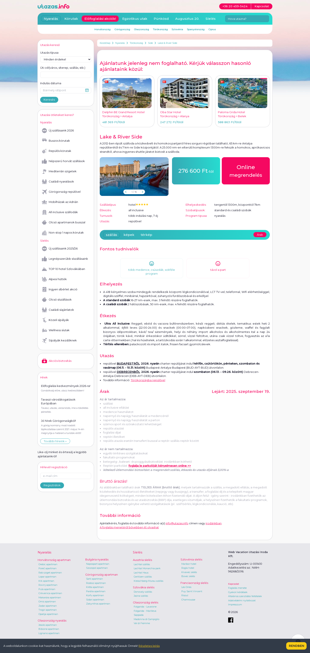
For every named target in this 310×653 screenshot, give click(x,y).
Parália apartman (95, 591)
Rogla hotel (187, 567)
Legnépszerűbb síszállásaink (65, 258)
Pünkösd (161, 19)
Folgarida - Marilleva (145, 610)
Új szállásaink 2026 (58, 130)
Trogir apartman (47, 609)
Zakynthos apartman (98, 603)
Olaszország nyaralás (52, 620)
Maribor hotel (188, 563)
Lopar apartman (47, 576)
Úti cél (62, 68)
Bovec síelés (188, 576)
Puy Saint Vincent (191, 591)
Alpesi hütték (54, 279)
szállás (111, 235)
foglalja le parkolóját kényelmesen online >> (159, 465)
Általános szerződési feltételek (245, 596)
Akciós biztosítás (56, 361)
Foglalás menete (237, 587)
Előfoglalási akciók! (100, 19)
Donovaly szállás (143, 591)
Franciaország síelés (194, 583)
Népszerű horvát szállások (63, 161)
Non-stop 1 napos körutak (63, 232)
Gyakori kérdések (237, 592)
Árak (260, 234)
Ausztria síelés (142, 560)
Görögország (122, 29)
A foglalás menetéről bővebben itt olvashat (129, 527)
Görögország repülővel (61, 191)
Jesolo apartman (47, 624)
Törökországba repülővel (148, 380)
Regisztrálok (52, 485)
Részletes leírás (149, 645)
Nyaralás (120, 42)
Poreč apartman (47, 568)
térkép (146, 235)
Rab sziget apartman (50, 572)
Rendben (296, 645)
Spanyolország (196, 29)
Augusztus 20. (187, 19)
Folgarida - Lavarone (145, 606)
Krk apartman (46, 580)
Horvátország (102, 29)
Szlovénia (177, 29)
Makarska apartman (49, 597)
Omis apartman (47, 601)
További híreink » (55, 441)
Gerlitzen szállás (143, 576)
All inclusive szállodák (60, 212)
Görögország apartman (101, 574)
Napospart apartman (97, 563)
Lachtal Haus (141, 572)
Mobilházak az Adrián (60, 202)
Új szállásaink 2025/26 (60, 248)
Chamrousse (188, 599)
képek (129, 235)
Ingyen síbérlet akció (59, 289)
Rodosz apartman (96, 583)
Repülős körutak (56, 151)
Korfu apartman (95, 595)
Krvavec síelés (189, 572)
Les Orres (186, 587)
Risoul (184, 595)
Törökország (136, 42)
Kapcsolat (233, 583)
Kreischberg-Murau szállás (148, 580)
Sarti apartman (94, 578)
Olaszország (141, 29)
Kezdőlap (105, 42)
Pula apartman (46, 589)
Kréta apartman (95, 587)
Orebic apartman (47, 564)
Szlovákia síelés (143, 587)
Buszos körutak (56, 140)
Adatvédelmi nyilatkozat (242, 600)
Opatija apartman (48, 614)
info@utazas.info (177, 523)
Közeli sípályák (55, 320)
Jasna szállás (141, 595)
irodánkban (214, 523)
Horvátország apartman (54, 560)
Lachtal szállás (142, 564)
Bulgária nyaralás (96, 559)
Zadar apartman (47, 605)
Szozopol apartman (97, 567)
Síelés (211, 19)
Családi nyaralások (58, 181)
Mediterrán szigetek (59, 171)
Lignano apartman (49, 633)
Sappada (139, 614)
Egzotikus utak (134, 19)
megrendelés (245, 170)
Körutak (71, 19)
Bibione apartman (48, 628)
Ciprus (212, 29)
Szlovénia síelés (191, 559)
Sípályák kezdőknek (59, 340)
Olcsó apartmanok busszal (63, 222)
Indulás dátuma (50, 83)
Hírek (44, 377)
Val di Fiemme (142, 623)
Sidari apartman (95, 599)
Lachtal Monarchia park (147, 568)
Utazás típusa (49, 52)
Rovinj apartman (47, 584)
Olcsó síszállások (57, 299)
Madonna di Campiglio (146, 619)
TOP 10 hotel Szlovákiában (63, 269)
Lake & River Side (167, 42)
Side (150, 42)
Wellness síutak (56, 330)
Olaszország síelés (145, 602)
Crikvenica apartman (50, 593)
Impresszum (235, 604)
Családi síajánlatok (58, 309)
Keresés (49, 99)
